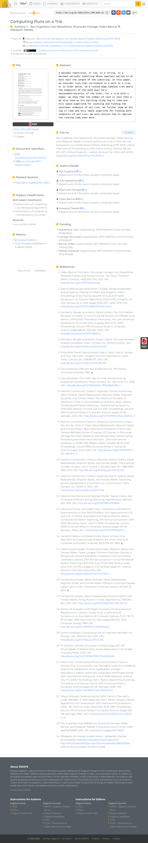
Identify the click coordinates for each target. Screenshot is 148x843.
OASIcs (15, 810)
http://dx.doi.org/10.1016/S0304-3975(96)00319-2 (93, 385)
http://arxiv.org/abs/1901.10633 (107, 730)
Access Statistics (26, 239)
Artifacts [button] (90, 3)
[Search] (118, 3)
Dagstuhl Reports (53, 813)
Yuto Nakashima (61, 26)
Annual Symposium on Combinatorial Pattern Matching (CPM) (76, 45)
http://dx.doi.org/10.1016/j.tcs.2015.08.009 (83, 363)
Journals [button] (50, 3)
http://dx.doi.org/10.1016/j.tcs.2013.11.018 (82, 490)
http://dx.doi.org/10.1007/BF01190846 (98, 503)
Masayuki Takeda (21, 29)
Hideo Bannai (108, 26)
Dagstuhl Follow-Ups (22, 813)
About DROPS (82, 838)
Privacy (106, 838)
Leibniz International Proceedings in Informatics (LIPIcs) (66, 42)
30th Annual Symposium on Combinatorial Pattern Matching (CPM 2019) (78, 38)
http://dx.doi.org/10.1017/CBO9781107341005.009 (88, 656)
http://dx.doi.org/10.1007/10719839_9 (81, 333)
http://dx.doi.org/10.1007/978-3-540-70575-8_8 (87, 690)
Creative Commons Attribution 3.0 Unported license (61, 50)
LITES (47, 820)
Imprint (95, 838)
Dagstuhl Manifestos (54, 816)
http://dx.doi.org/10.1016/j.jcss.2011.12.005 (101, 470)
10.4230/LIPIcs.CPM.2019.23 (30, 157)
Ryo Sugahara (39, 26)
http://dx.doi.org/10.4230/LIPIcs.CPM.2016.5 (85, 573)
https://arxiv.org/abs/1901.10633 (32, 182)
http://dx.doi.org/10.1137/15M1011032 (80, 282)
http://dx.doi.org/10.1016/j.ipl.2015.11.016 (82, 639)
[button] (23, 3)
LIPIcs (14, 806)
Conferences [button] (70, 3)
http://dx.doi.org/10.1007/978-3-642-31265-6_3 (109, 415)
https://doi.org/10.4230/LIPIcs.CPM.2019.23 (80, 155)
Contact (116, 838)
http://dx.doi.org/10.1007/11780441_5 (105, 530)
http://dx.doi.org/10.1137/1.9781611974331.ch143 (86, 306)
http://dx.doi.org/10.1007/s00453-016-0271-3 (102, 603)
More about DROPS (21, 790)
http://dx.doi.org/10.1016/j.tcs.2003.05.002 (83, 346)
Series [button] (34, 3)
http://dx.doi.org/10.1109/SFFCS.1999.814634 (85, 626)
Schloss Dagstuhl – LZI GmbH (57, 838)
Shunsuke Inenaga (85, 26)
